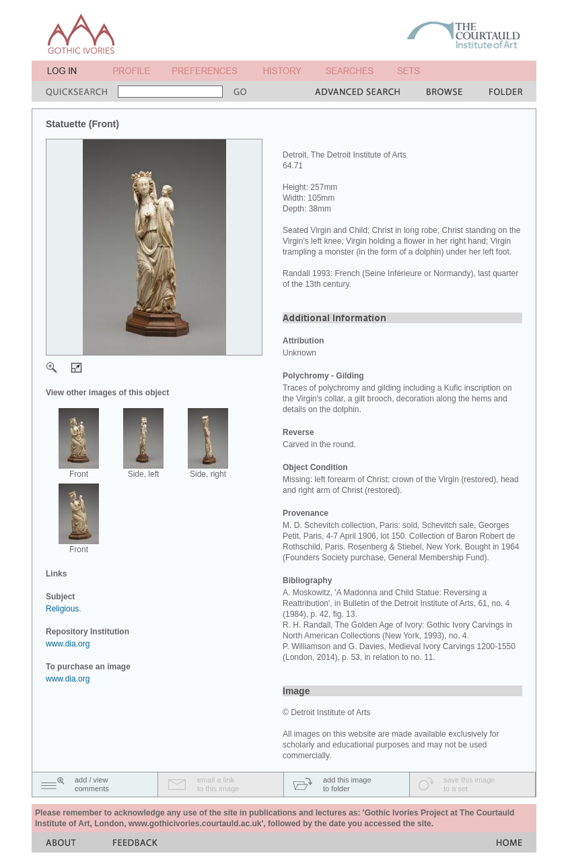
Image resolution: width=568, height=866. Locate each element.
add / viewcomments (92, 784)
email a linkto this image (218, 784)
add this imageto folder (347, 784)
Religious (62, 608)
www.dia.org (68, 643)
